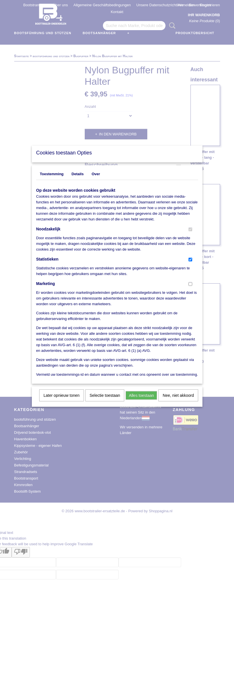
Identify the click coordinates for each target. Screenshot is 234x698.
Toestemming (52, 181)
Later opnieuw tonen (62, 402)
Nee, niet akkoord (178, 402)
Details (78, 181)
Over (96, 181)
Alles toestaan (141, 402)
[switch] (190, 237)
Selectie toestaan (105, 402)
